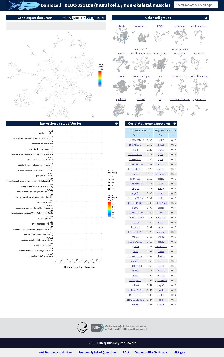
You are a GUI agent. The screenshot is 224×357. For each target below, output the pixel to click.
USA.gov (179, 352)
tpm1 (161, 193)
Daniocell (51, 5)
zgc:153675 (161, 280)
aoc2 (161, 149)
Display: (67, 17)
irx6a (135, 251)
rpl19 (160, 154)
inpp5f (135, 275)
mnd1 (135, 304)
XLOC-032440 (135, 231)
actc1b (161, 207)
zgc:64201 (135, 178)
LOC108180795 (135, 256)
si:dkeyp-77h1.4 (135, 198)
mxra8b (161, 304)
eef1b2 (161, 265)
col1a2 (161, 178)
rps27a (161, 144)
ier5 (161, 183)
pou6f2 (135, 270)
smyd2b (135, 193)
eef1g (161, 188)
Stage (90, 17)
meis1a (160, 231)
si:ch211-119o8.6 (135, 299)
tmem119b (161, 217)
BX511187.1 (135, 295)
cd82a (161, 251)
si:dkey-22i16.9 (135, 290)
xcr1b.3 (135, 222)
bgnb (161, 290)
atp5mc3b (161, 173)
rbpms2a (160, 169)
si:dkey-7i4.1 (135, 280)
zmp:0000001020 (135, 140)
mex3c (135, 236)
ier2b (160, 198)
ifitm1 (161, 164)
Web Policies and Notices (55, 352)
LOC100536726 (135, 183)
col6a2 (161, 241)
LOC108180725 (135, 212)
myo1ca (161, 275)
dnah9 (135, 207)
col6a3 (161, 212)
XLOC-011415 (135, 169)
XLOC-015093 (135, 203)
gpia (161, 261)
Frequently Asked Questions (97, 352)
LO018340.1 (161, 246)
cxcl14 (161, 295)
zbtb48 (135, 285)
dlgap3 (135, 188)
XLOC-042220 (135, 241)
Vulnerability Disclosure (151, 352)
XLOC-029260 (135, 154)
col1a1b (161, 270)
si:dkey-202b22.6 (135, 217)
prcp (135, 173)
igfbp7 (161, 236)
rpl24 (160, 159)
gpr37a (135, 246)
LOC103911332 (135, 164)
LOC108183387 (135, 265)
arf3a (135, 149)
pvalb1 (161, 140)
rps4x (161, 222)
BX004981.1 (135, 144)
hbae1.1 (161, 256)
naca (161, 227)
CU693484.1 (135, 159)
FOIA (126, 352)
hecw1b (135, 227)
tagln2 (161, 285)
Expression (79, 17)
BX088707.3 (161, 203)
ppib (161, 299)
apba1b (135, 261)
